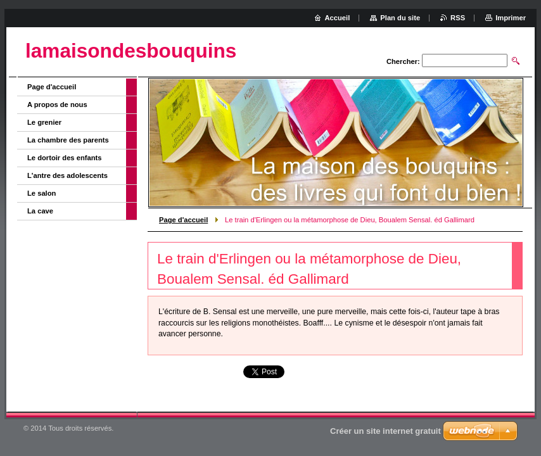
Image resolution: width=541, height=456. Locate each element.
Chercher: (403, 61)
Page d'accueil (183, 220)
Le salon (41, 193)
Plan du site (400, 18)
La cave (40, 211)
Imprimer (510, 18)
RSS (457, 18)
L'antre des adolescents (67, 175)
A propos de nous (57, 104)
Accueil (337, 18)
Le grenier (44, 122)
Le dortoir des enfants (64, 158)
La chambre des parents (68, 140)
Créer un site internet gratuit (385, 431)
